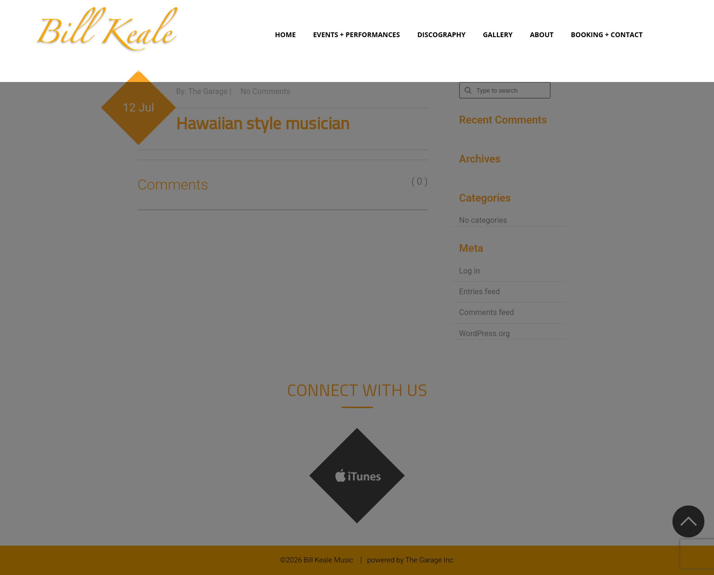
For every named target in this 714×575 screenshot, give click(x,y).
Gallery (497, 34)
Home (285, 34)
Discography (441, 34)
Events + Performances (356, 34)
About (541, 34)
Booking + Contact (607, 34)
